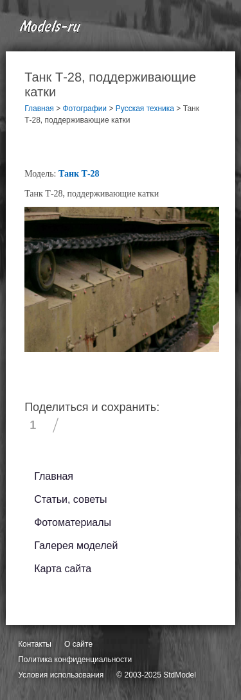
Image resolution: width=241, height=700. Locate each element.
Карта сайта (62, 568)
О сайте (78, 644)
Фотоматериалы (72, 522)
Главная (53, 476)
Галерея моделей (76, 545)
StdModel (179, 674)
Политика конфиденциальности (75, 659)
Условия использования (60, 674)
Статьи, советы (70, 499)
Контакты (34, 644)
